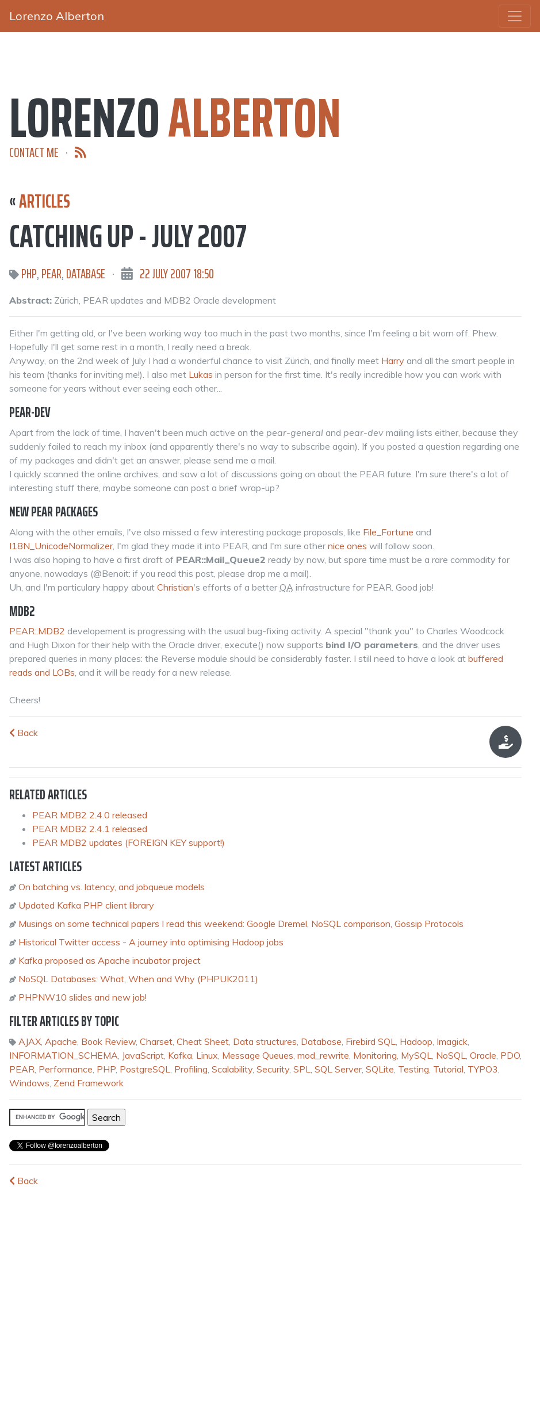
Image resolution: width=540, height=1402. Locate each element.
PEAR (51, 274)
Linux (207, 1055)
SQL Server (338, 1069)
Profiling (191, 1069)
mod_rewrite (323, 1055)
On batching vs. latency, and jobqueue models (111, 886)
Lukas (201, 374)
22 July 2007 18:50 (177, 274)
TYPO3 (483, 1069)
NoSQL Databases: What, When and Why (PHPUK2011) (138, 979)
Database (85, 274)
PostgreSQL (145, 1069)
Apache (61, 1041)
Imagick (452, 1041)
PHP (29, 274)
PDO (510, 1055)
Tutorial (448, 1069)
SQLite (380, 1069)
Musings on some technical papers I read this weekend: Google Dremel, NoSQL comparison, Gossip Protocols (241, 923)
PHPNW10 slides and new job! (82, 997)
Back (23, 732)
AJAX (29, 1041)
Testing (413, 1069)
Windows (29, 1083)
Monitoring (375, 1055)
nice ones (347, 545)
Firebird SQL (371, 1041)
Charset (156, 1041)
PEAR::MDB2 (37, 631)
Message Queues (257, 1055)
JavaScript (143, 1055)
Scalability (232, 1069)
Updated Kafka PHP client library (86, 905)
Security (272, 1069)
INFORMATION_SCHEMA (63, 1055)
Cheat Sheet (203, 1041)
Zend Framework (88, 1083)
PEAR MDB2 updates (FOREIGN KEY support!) (128, 842)
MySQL (416, 1055)
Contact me (34, 153)
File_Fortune (388, 532)
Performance (66, 1069)
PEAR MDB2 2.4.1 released (89, 828)
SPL (302, 1069)
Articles (44, 201)
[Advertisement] (95, 1296)
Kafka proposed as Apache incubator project (109, 960)
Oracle (483, 1055)
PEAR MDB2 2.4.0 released (89, 815)
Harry (392, 360)
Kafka (180, 1055)
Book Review (108, 1041)
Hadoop (416, 1041)
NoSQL (451, 1055)
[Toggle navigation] (515, 16)
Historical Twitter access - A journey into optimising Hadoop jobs (151, 942)
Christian (175, 587)
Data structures (265, 1041)
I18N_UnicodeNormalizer (61, 545)
